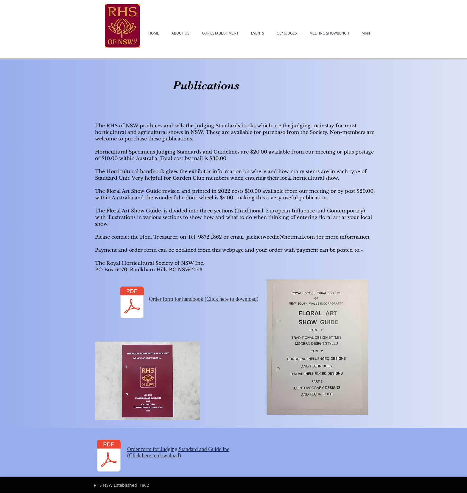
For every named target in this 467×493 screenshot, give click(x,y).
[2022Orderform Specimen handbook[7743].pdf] (108, 456)
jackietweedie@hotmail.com (281, 237)
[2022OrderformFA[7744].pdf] (132, 303)
